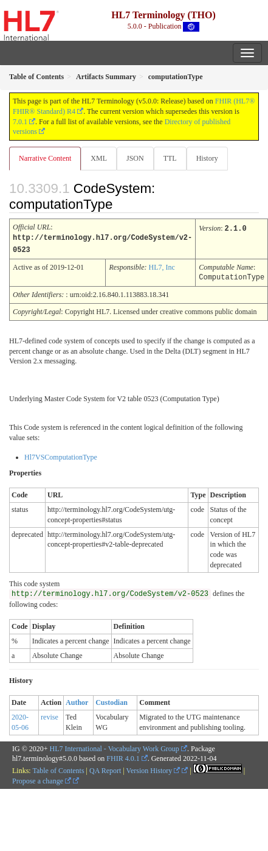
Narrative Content (45, 158)
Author (77, 700)
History (207, 158)
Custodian (111, 700)
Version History (153, 769)
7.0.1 (20, 121)
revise (49, 715)
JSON (135, 158)
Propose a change (41, 779)
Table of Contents (58, 769)
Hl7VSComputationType (60, 455)
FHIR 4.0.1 (122, 756)
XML (99, 158)
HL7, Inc (161, 266)
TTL (170, 158)
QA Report (105, 769)
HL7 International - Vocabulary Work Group (114, 747)
